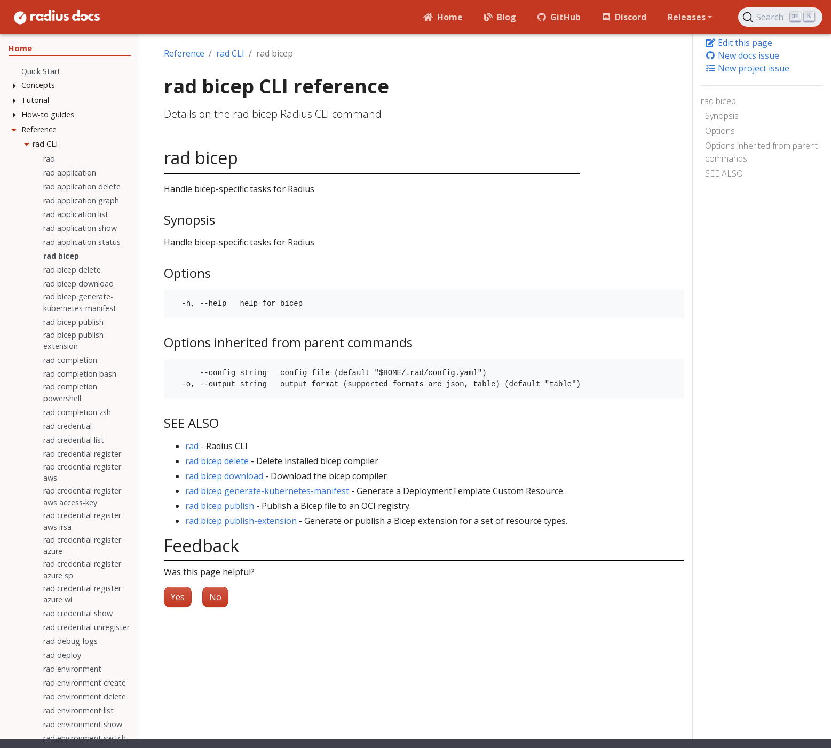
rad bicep (718, 101)
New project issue (747, 68)
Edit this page (738, 43)
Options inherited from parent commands (761, 152)
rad (192, 446)
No (215, 597)
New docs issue (742, 55)
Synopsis (722, 116)
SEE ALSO (724, 173)
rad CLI (230, 53)
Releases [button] (687, 17)
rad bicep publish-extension (241, 521)
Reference (184, 53)
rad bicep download (224, 476)
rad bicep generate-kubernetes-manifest (267, 491)
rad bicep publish (219, 506)
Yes (178, 597)
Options (720, 131)
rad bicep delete (217, 461)
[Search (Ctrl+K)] (780, 17)
